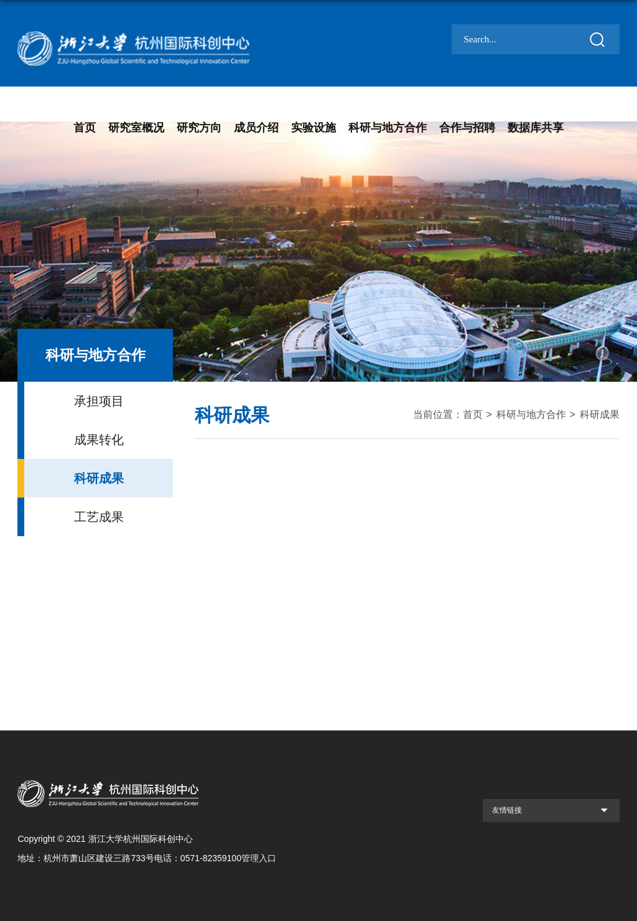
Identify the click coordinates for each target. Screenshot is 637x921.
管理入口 (258, 858)
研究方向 (199, 127)
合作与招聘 (467, 127)
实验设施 (313, 127)
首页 (84, 127)
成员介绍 (256, 127)
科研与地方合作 (387, 127)
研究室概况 (136, 127)
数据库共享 (536, 127)
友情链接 (507, 810)
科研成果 (600, 414)
